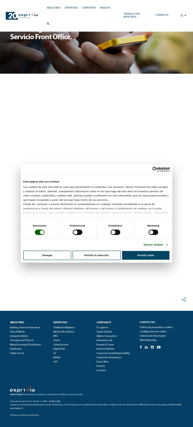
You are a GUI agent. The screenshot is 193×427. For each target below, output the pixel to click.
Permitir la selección (96, 255)
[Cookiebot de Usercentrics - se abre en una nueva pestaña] (155, 169)
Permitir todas (145, 255)
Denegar (47, 255)
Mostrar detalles (153, 244)
